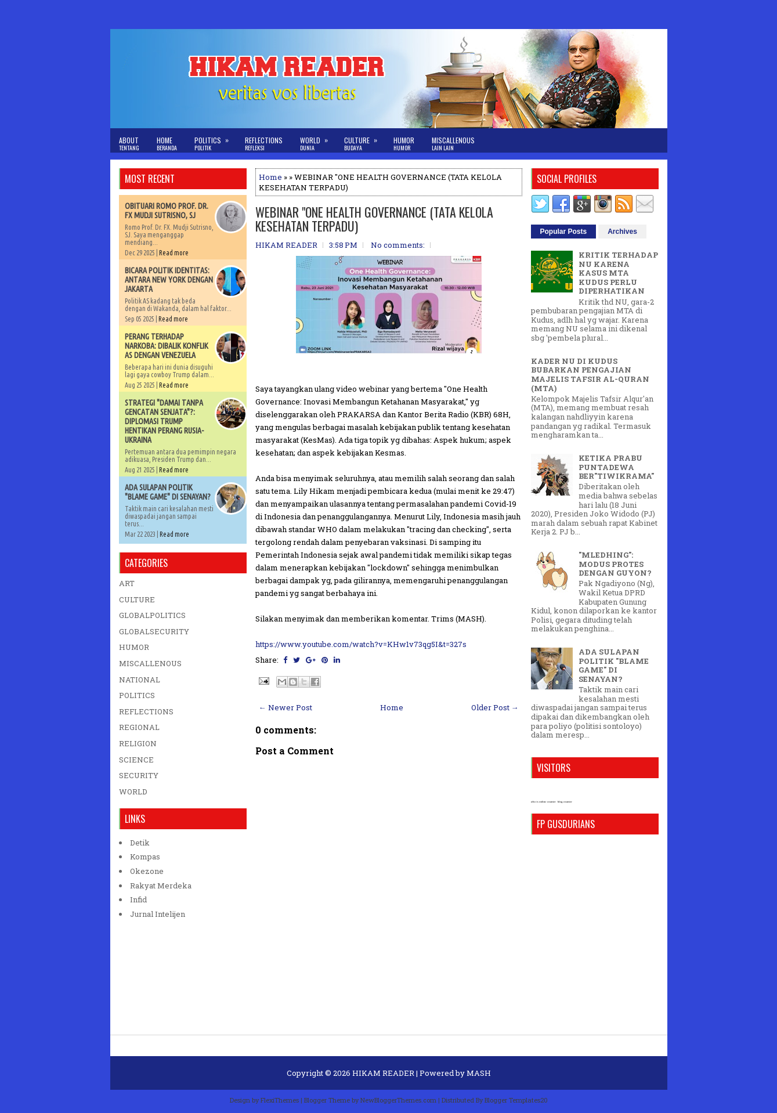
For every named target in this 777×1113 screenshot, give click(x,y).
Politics (215, 140)
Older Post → (495, 707)
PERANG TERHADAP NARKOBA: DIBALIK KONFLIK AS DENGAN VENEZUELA (166, 346)
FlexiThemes (280, 1100)
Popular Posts (563, 231)
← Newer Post (285, 707)
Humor (403, 143)
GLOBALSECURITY (154, 631)
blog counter (565, 801)
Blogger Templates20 (516, 1100)
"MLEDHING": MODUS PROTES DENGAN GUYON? (615, 564)
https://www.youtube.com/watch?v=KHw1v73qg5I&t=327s (361, 644)
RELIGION (138, 743)
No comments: (398, 245)
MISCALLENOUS (150, 663)
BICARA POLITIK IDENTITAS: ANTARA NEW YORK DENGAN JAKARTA (169, 280)
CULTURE (137, 599)
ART (127, 583)
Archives (622, 231)
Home (167, 143)
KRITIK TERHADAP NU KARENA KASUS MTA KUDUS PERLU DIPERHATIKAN (618, 273)
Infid (138, 899)
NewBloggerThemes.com (398, 1100)
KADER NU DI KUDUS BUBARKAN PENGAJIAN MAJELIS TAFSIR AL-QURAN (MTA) (590, 374)
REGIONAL (139, 727)
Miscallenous (453, 143)
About (129, 143)
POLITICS (137, 695)
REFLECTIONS (146, 711)
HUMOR (134, 647)
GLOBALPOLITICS (152, 615)
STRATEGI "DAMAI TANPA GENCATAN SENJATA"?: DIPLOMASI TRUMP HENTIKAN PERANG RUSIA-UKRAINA (164, 421)
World (317, 140)
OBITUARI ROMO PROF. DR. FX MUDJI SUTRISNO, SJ (166, 210)
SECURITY (138, 775)
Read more (174, 252)
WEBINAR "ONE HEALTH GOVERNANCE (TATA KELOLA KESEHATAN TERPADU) (374, 219)
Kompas (145, 856)
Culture (364, 140)
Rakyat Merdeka (160, 885)
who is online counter (543, 801)
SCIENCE (136, 759)
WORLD (133, 791)
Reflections (264, 143)
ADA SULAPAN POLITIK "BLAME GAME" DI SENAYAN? (168, 492)
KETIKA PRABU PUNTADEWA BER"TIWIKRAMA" (616, 467)
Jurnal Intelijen (157, 914)
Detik (140, 842)
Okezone (147, 871)
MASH (479, 1073)
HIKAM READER (383, 1073)
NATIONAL (139, 679)
